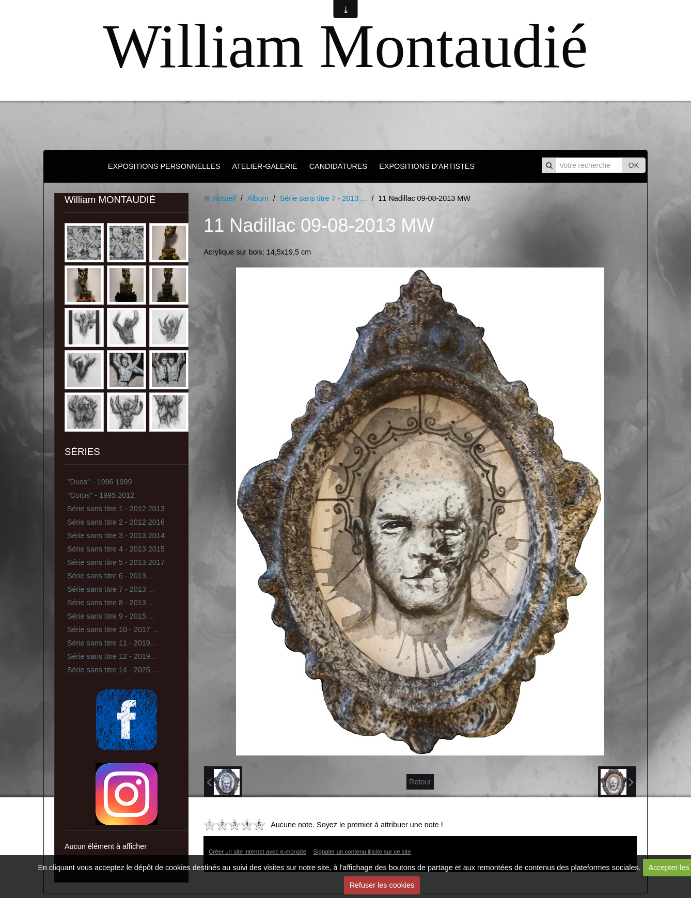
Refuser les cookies (382, 885)
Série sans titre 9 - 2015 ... (110, 616)
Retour (420, 782)
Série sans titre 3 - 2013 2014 (116, 535)
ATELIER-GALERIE (264, 166)
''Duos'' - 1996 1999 (99, 482)
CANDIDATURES (338, 166)
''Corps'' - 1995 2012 (100, 495)
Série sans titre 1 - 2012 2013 (116, 509)
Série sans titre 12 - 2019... (111, 656)
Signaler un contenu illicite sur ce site (362, 851)
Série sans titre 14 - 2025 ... (113, 670)
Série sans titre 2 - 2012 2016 (116, 522)
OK (634, 165)
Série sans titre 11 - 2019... (111, 643)
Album (258, 198)
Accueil (223, 198)
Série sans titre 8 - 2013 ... (110, 602)
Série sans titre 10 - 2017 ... (113, 629)
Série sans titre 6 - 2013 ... (110, 576)
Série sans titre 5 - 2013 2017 (116, 562)
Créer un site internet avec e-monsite (257, 851)
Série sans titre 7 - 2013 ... (110, 589)
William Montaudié (345, 46)
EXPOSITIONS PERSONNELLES (164, 166)
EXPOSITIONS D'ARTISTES (427, 166)
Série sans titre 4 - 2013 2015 (116, 549)
